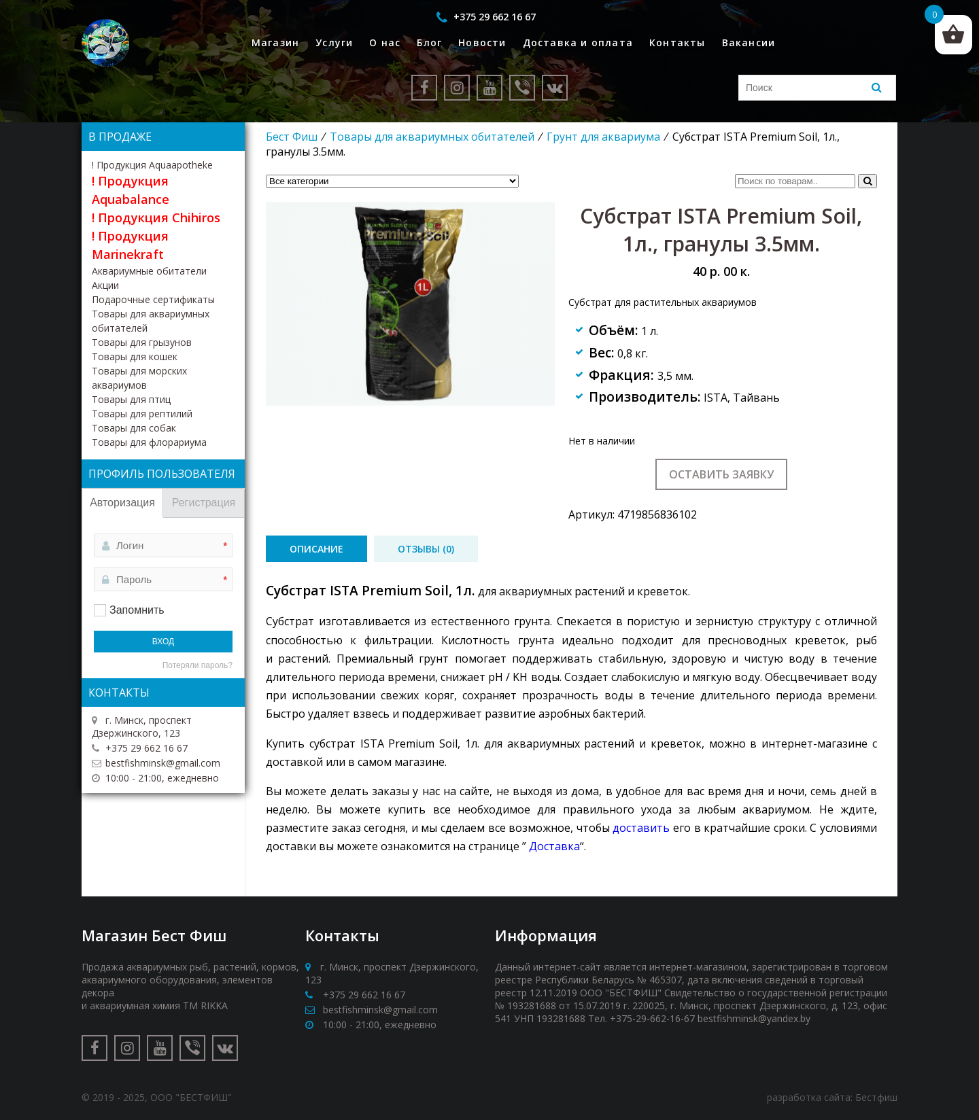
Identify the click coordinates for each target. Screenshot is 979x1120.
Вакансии (749, 42)
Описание (316, 548)
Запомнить (137, 610)
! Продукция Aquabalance (130, 190)
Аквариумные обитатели (149, 270)
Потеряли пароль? (197, 665)
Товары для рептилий (142, 413)
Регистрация (204, 502)
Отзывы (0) (426, 548)
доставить (641, 827)
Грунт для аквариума (603, 136)
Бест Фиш (291, 136)
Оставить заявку (721, 474)
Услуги (334, 42)
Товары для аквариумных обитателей (432, 136)
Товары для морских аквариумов (139, 377)
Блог (429, 42)
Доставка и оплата (578, 42)
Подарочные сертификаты (153, 299)
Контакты (677, 42)
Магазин (275, 42)
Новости (482, 42)
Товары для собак (134, 427)
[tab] (316, 549)
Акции (105, 285)
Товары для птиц (131, 399)
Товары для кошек (134, 356)
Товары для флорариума (149, 442)
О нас (384, 42)
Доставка (554, 846)
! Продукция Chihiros (156, 217)
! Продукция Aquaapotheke (152, 164)
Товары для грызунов (142, 342)
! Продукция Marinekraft (130, 245)
